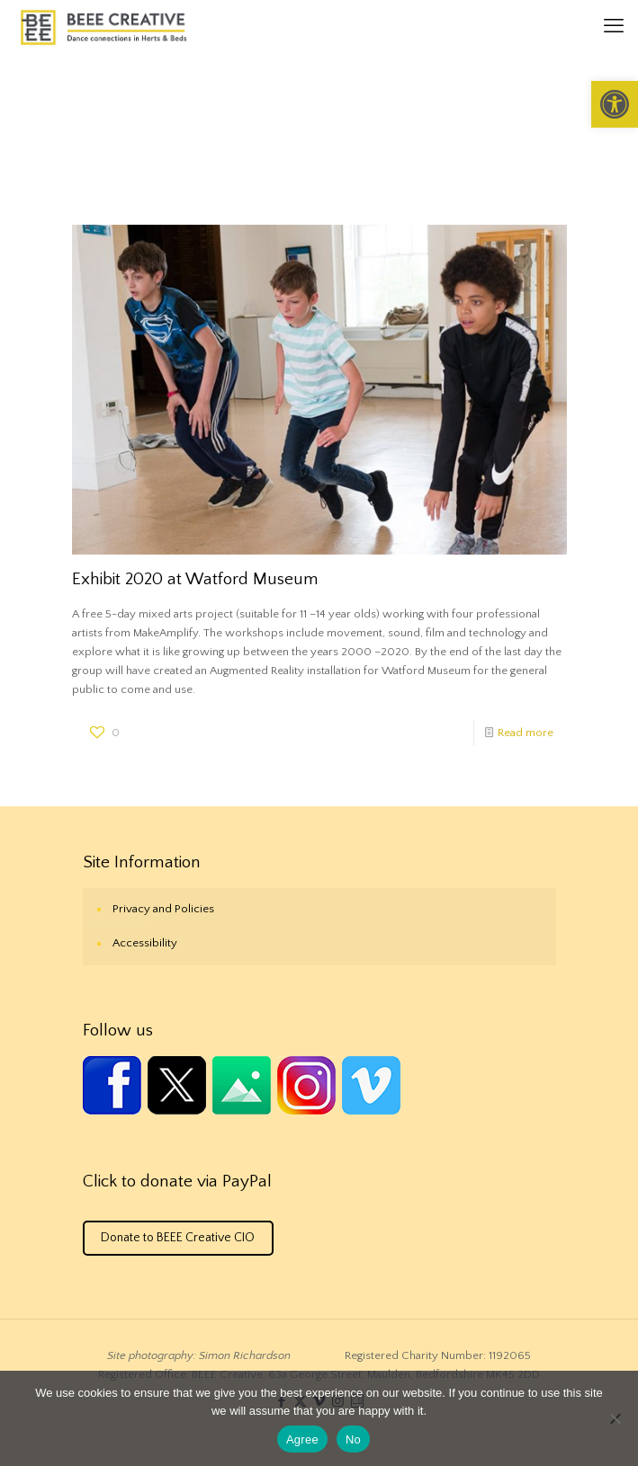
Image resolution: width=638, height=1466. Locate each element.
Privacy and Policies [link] (163, 908)
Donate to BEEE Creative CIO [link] (178, 1238)
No (353, 1439)
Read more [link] (525, 732)
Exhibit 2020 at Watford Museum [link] (195, 579)
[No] (616, 1418)
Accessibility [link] (144, 943)
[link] (614, 104)
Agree (302, 1439)
